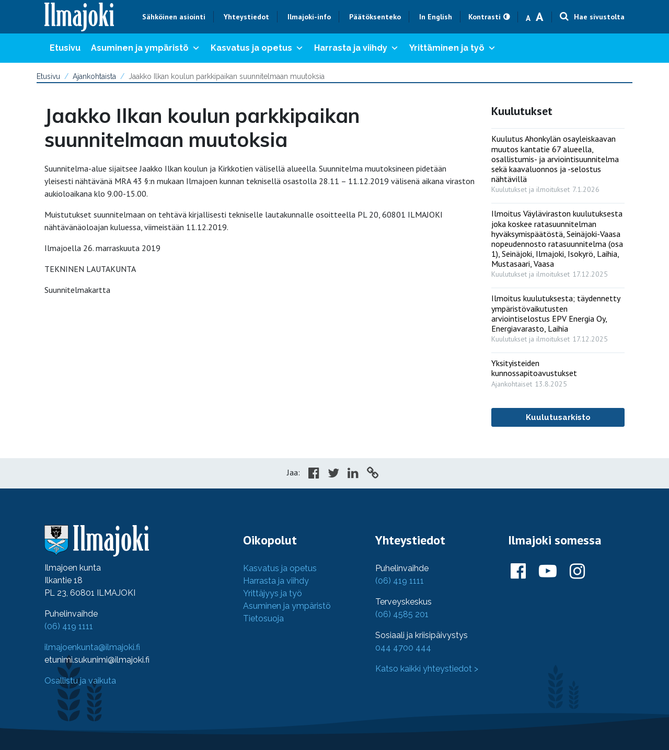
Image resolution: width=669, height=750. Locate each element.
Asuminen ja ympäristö (145, 48)
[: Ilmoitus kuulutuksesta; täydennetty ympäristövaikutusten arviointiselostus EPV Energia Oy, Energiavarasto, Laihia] (558, 316)
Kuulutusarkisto (558, 417)
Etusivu (65, 48)
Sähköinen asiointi (173, 16)
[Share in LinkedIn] (353, 474)
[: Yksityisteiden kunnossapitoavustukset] (558, 371)
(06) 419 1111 (68, 626)
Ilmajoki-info (309, 16)
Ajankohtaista (94, 76)
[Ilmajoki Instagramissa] (577, 571)
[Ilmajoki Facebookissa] (518, 571)
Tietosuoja (263, 618)
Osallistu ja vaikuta (80, 681)
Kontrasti (484, 16)
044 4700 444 (403, 648)
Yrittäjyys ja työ (272, 593)
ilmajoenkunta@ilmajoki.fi (92, 647)
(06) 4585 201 (402, 614)
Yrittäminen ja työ (452, 48)
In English (435, 16)
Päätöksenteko (375, 16)
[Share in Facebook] (313, 474)
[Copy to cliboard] (372, 474)
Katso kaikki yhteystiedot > (426, 669)
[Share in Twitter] (333, 474)
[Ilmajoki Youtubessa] (547, 571)
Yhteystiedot (246, 16)
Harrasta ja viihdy (356, 48)
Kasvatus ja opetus (257, 48)
